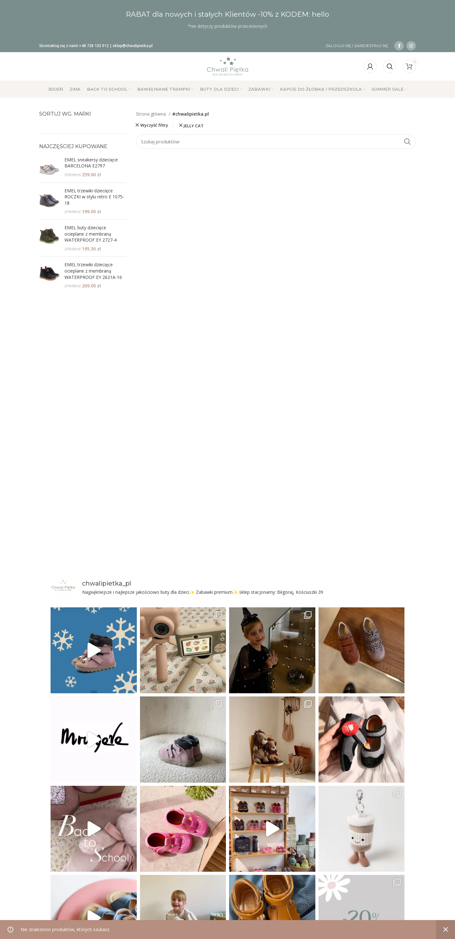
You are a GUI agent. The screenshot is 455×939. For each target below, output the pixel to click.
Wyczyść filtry (154, 125)
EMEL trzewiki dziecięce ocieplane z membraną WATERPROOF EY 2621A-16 (93, 271)
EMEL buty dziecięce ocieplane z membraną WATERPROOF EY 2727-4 (90, 234)
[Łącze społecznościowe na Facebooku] (399, 46)
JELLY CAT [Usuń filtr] (193, 126)
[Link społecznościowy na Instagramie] (411, 46)
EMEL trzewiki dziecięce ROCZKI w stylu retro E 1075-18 (94, 197)
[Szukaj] (389, 66)
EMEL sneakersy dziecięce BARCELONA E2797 (91, 163)
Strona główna (151, 114)
